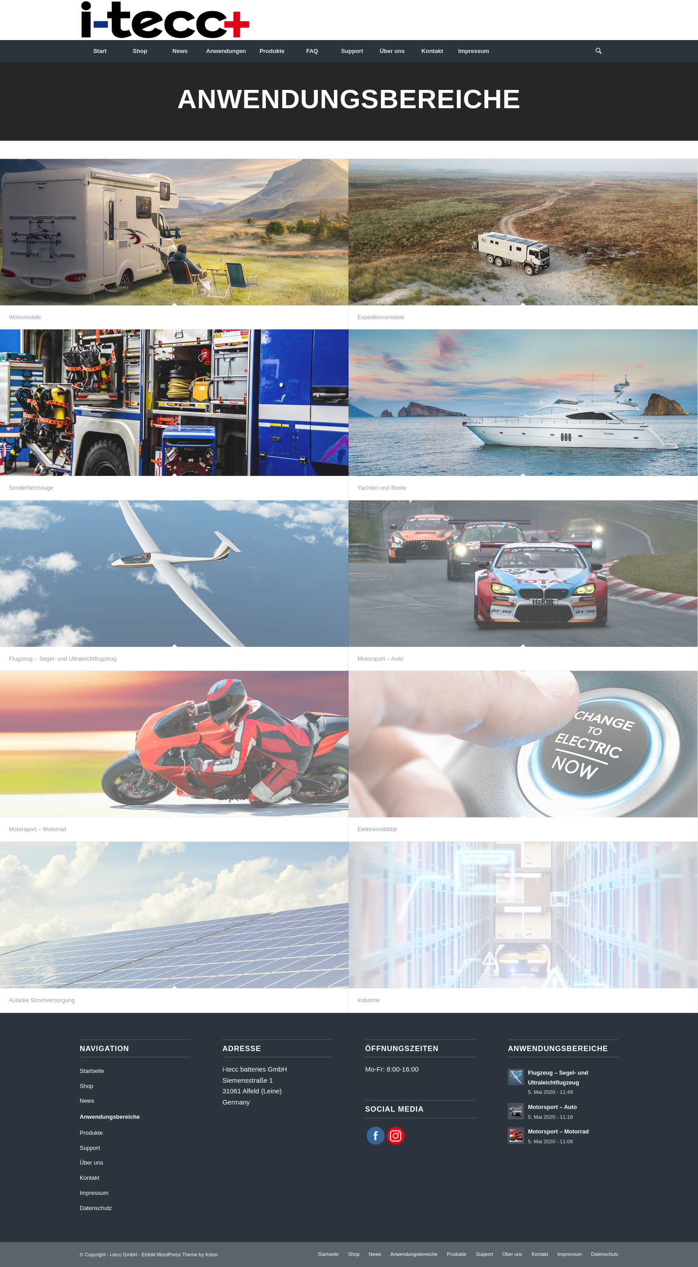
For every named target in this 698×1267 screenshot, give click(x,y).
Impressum (94, 1193)
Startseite (92, 1071)
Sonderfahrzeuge (31, 487)
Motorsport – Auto (380, 658)
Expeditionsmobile (381, 317)
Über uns (91, 1162)
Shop (86, 1086)
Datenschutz (96, 1208)
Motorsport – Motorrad (37, 829)
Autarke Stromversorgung (42, 1000)
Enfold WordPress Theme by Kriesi (180, 1254)
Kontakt (89, 1177)
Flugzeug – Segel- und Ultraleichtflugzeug (62, 658)
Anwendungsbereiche (110, 1116)
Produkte (91, 1132)
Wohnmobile (25, 317)
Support (90, 1148)
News (87, 1100)
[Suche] (598, 51)
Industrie (368, 1000)
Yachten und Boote (381, 487)
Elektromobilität (377, 829)
